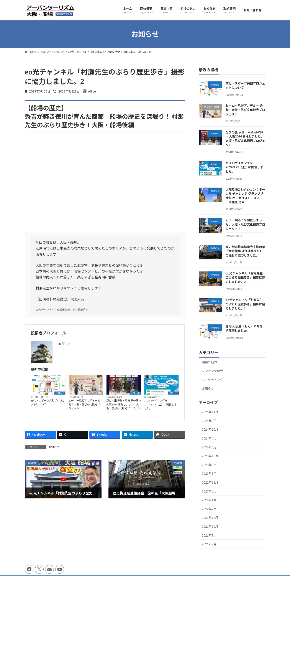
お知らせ (60, 393)
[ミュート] (170, 643)
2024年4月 (209, 438)
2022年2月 (209, 509)
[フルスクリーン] (177, 643)
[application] (145, 626)
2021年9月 (209, 535)
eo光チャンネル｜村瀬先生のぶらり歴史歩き (62, 309)
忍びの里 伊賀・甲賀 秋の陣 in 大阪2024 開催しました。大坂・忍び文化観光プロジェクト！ (123, 406)
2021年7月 (209, 544)
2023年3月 (209, 473)
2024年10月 (210, 429)
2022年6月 (209, 491)
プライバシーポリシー (61, 579)
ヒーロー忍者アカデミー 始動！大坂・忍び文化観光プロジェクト (85, 404)
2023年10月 (210, 456)
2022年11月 (210, 482)
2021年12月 (210, 517)
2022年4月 (209, 500)
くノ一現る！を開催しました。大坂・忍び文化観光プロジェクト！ (245, 224)
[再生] (113, 643)
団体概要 (34, 579)
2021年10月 (210, 526)
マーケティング (212, 379)
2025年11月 (210, 412)
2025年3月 (209, 420)
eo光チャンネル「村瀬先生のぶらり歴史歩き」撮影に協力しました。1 (245, 304)
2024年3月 (209, 447)
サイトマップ (90, 579)
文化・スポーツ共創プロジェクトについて (48, 402)
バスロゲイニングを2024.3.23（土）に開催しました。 (160, 404)
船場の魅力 (209, 362)
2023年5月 (209, 464)
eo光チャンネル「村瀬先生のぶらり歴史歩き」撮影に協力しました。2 (245, 277)
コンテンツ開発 (94, 393)
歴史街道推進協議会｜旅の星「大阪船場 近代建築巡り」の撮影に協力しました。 (245, 251)
